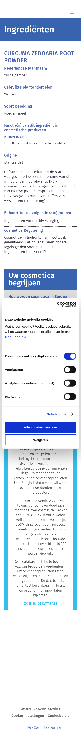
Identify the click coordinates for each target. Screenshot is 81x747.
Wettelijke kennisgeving (40, 709)
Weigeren (40, 440)
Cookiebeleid (15, 336)
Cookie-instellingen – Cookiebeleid (40, 716)
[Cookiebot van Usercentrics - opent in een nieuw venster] (57, 304)
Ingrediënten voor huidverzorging (31, 220)
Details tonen (57, 414)
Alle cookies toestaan (40, 427)
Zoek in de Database (40, 603)
